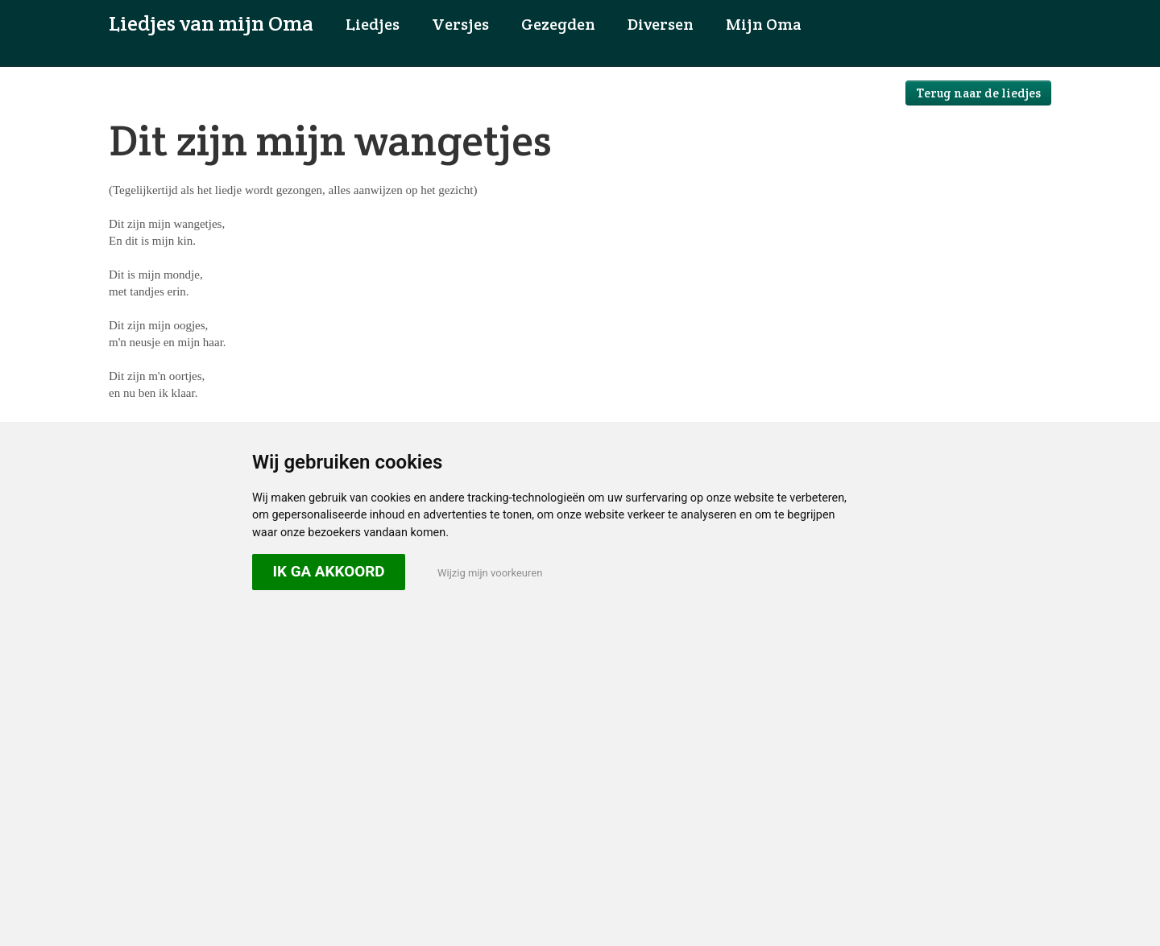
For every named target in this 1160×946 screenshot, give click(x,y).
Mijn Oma (764, 24)
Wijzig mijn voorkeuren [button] (489, 573)
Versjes (460, 24)
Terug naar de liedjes (978, 93)
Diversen (661, 24)
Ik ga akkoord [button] (328, 571)
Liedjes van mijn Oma (211, 23)
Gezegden (558, 24)
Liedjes (373, 24)
